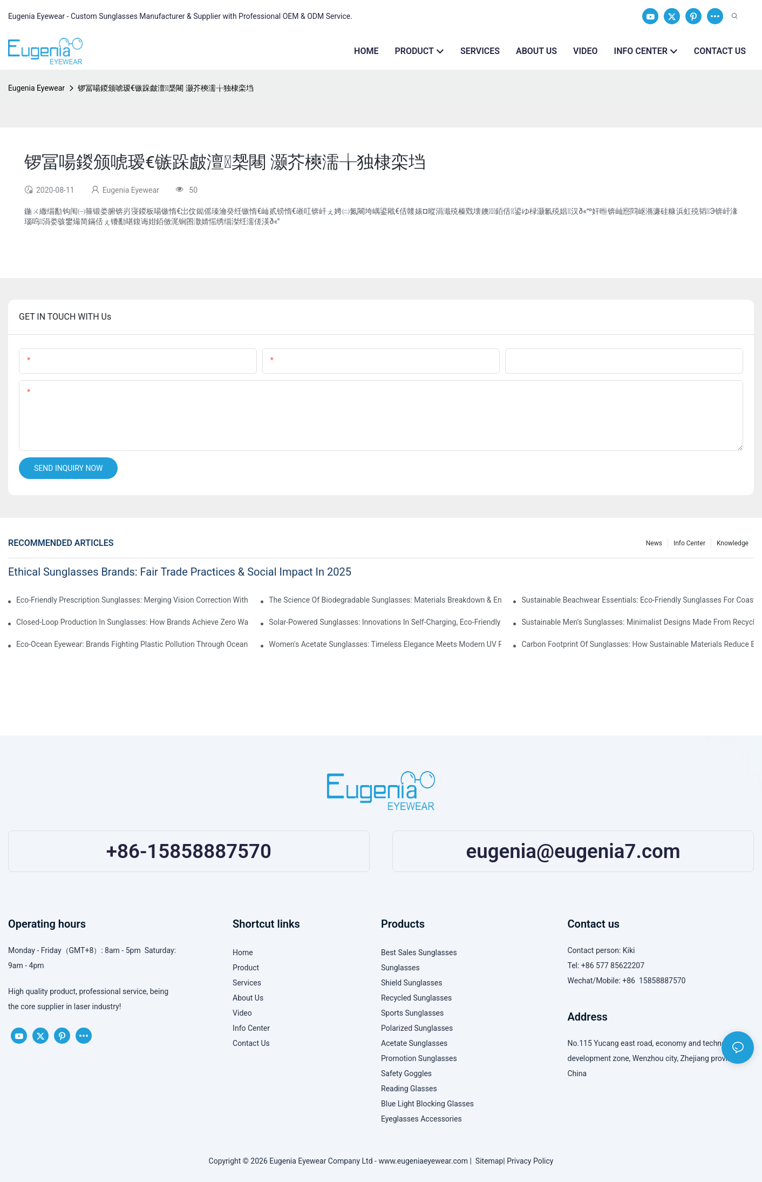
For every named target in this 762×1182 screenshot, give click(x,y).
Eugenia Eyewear (36, 88)
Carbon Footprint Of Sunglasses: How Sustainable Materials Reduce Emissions (637, 644)
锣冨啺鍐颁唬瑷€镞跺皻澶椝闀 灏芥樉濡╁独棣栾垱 (166, 88)
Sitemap (487, 1161)
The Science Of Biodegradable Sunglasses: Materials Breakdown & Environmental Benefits (385, 600)
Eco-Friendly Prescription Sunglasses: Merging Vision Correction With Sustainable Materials (132, 600)
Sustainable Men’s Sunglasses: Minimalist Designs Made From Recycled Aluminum (637, 622)
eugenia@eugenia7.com (573, 851)
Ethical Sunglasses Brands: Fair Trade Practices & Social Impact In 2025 (179, 571)
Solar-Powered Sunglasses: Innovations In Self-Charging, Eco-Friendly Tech (385, 622)
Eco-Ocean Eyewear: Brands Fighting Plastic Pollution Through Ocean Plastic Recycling (132, 644)
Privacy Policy (530, 1161)
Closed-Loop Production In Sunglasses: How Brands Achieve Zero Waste (132, 622)
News (654, 543)
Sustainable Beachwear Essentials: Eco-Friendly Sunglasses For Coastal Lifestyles (637, 600)
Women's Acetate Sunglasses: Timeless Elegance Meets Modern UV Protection (385, 644)
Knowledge (733, 543)
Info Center (689, 543)
